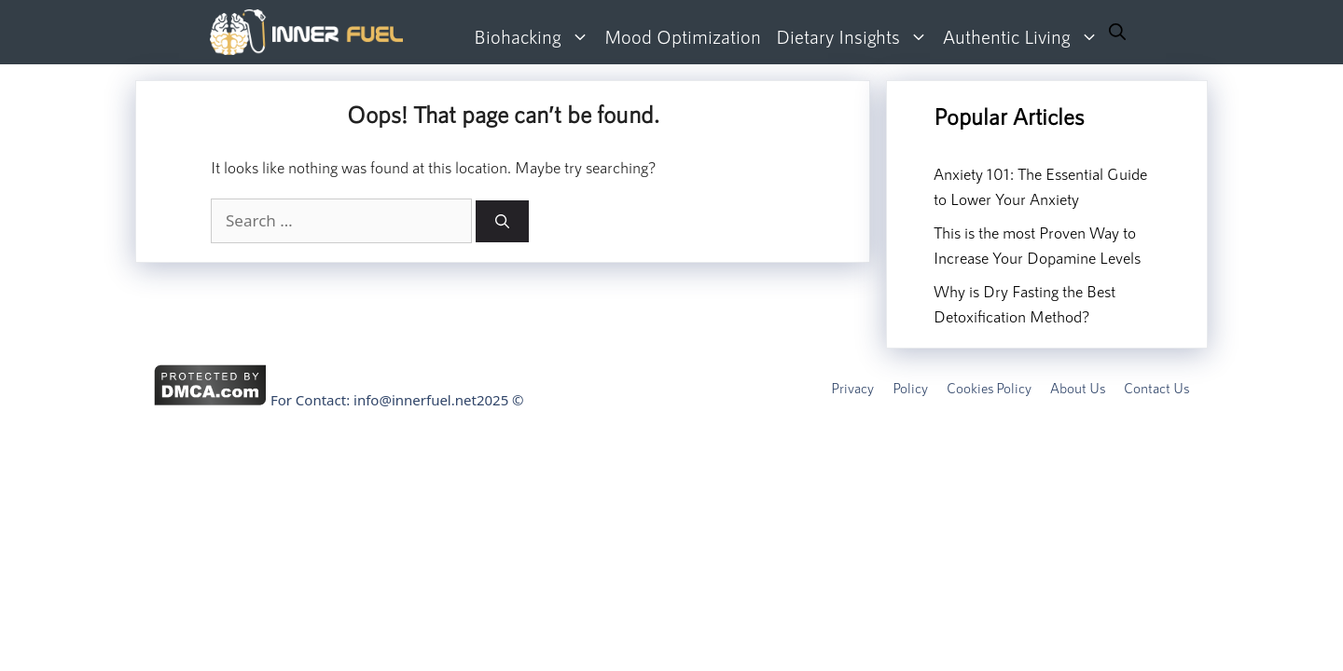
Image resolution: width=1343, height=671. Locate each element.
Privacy (852, 387)
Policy (910, 387)
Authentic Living (1024, 37)
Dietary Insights (855, 37)
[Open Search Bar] (1117, 32)
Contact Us (1156, 387)
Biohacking (535, 37)
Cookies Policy (989, 387)
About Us (1077, 387)
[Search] (502, 221)
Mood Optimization (682, 36)
